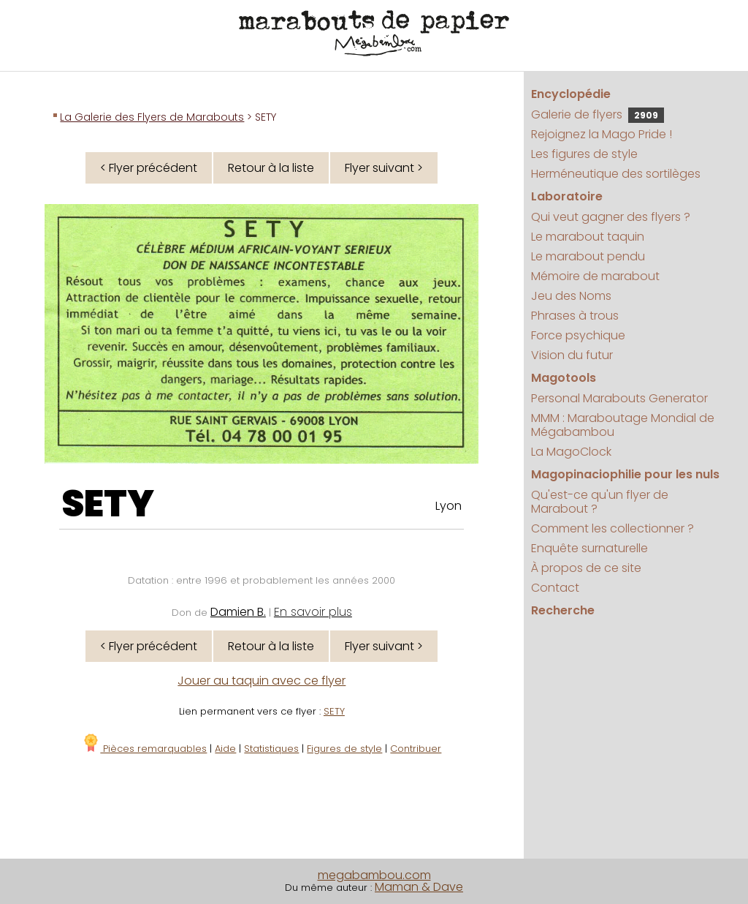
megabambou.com (374, 875)
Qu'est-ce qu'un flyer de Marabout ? (599, 501)
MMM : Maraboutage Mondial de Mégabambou (622, 425)
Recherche (563, 610)
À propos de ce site (586, 568)
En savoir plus (313, 611)
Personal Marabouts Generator (619, 398)
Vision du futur (572, 355)
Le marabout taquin (587, 236)
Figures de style (344, 749)
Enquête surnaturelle (589, 548)
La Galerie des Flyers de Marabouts (152, 117)
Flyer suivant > (384, 167)
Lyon (448, 505)
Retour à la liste (271, 167)
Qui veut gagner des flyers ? (610, 216)
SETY (107, 504)
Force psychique (578, 335)
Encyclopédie (571, 94)
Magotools (563, 377)
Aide (225, 749)
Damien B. (238, 611)
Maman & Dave (419, 886)
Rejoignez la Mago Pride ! (601, 134)
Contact (555, 587)
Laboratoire (567, 196)
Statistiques (271, 749)
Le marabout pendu (588, 256)
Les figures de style (584, 154)
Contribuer (415, 749)
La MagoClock (571, 451)
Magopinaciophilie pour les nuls (625, 474)
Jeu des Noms (571, 295)
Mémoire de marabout (595, 276)
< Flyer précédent (148, 167)
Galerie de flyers (597, 114)
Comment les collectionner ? (612, 528)
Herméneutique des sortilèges (616, 173)
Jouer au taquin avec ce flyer (262, 680)
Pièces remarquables (144, 749)
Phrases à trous (575, 315)
